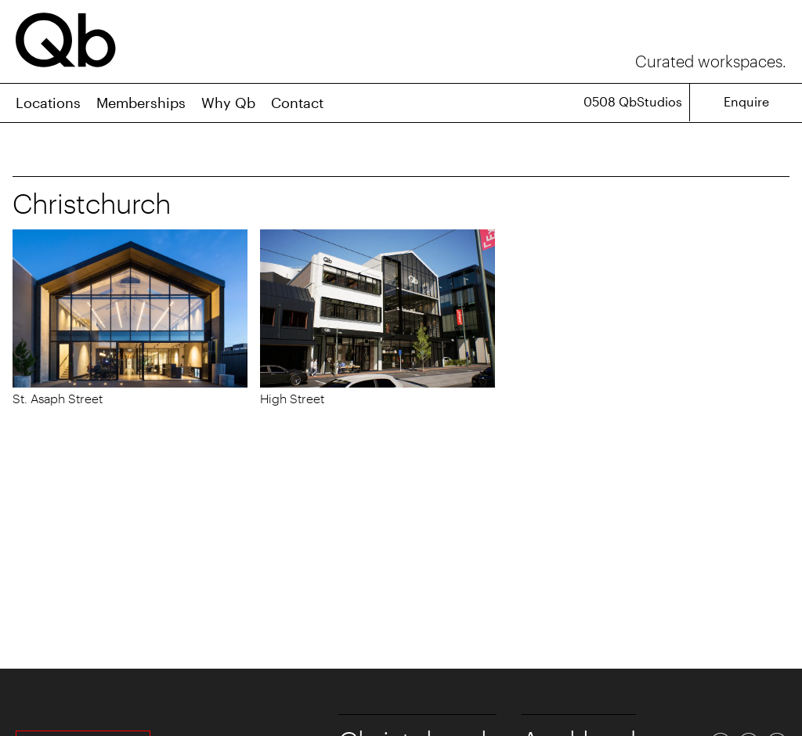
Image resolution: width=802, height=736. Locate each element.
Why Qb (228, 102)
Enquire (746, 101)
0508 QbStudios (632, 101)
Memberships (141, 102)
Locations (48, 102)
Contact (297, 102)
